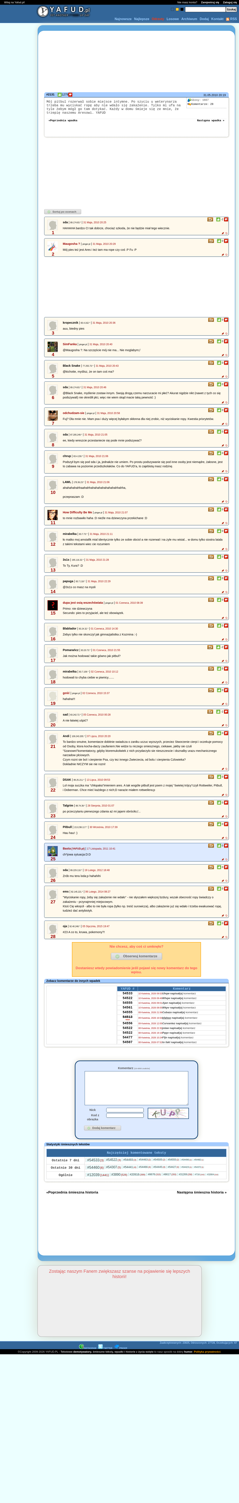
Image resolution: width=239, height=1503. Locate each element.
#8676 (154, 1185)
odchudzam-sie (73, 417)
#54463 (145, 1170)
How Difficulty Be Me (77, 516)
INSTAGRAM (87, 1359)
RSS (231, 19)
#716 (199, 1185)
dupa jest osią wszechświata (83, 606)
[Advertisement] (18, 751)
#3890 (119, 1185)
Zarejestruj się (210, 2)
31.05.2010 (210, 95)
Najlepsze (141, 19)
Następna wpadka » (210, 124)
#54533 (95, 1171)
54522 (128, 1004)
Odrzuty (158, 19)
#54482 (199, 1171)
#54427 (173, 1178)
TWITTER (105, 1359)
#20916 (137, 1185)
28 (200, 104)
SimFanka (70, 348)
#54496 (186, 1171)
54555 (128, 1010)
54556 (128, 1034)
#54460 (95, 1178)
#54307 (113, 1178)
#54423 (186, 1178)
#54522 (113, 1171)
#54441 (129, 1178)
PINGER (120, 1359)
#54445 (159, 1178)
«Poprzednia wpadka (62, 124)
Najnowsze (123, 19)
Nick (92, 1120)
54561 (128, 1015)
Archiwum (189, 19)
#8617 (169, 1185)
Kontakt (217, 19)
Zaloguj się (230, 2)
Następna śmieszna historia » (202, 1203)
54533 (128, 999)
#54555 (173, 1170)
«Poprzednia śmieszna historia (72, 1203)
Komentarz (134, 1072)
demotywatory (82, 1362)
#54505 (159, 1170)
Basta (67, 852)
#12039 (98, 1186)
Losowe (173, 19)
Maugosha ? (71, 248)
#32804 (212, 1185)
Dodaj (204, 19)
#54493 (129, 1170)
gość (66, 697)
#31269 (185, 1185)
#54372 (199, 1178)
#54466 (145, 1178)
